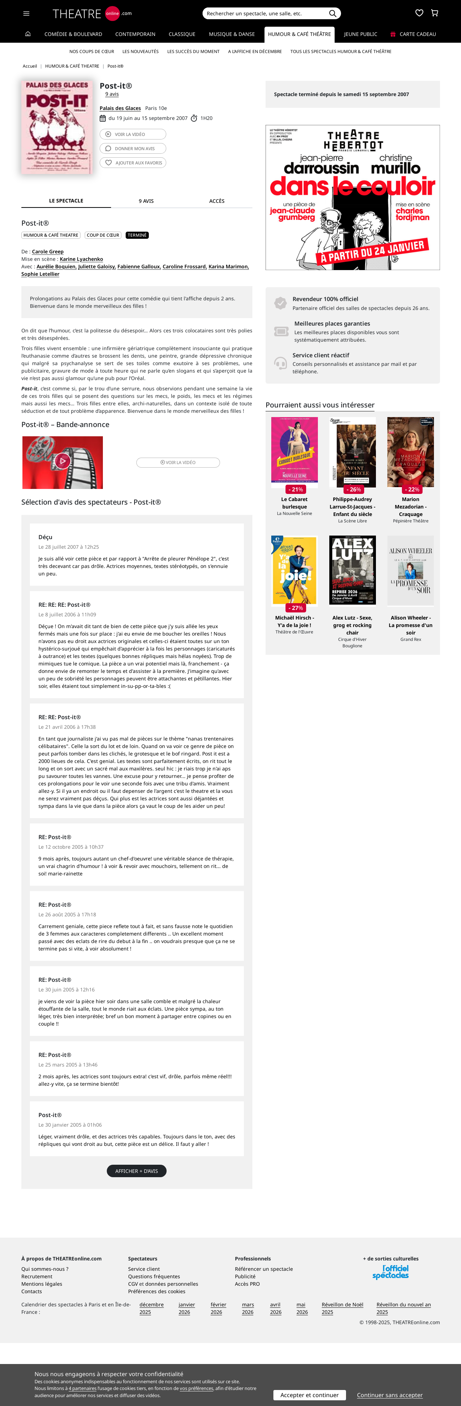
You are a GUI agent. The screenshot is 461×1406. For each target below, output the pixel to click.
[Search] (264, 13)
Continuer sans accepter (390, 1395)
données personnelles (171, 1346)
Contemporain (135, 34)
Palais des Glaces (120, 108)
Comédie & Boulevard (73, 34)
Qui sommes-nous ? (44, 1331)
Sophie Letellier (40, 273)
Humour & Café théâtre (299, 34)
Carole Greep (48, 251)
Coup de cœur (103, 235)
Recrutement (36, 1339)
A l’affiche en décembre (255, 51)
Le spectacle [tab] (66, 200)
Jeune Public (360, 34)
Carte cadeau (413, 34)
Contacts (31, 1354)
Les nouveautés (140, 51)
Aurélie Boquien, (57, 266)
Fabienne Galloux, (139, 266)
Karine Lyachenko (81, 259)
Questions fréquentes (154, 1339)
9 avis (112, 93)
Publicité (245, 1339)
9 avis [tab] (146, 201)
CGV (133, 1346)
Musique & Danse (232, 34)
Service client (144, 1331)
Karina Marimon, (229, 266)
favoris (133, 163)
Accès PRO (247, 1346)
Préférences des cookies (156, 1354)
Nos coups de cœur (91, 51)
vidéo (125, 134)
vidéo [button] (174, 463)
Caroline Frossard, (185, 266)
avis (130, 149)
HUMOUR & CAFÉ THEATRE (50, 235)
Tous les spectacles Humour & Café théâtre (341, 51)
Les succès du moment (193, 51)
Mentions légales (41, 1346)
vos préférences (196, 1388)
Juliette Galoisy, (97, 266)
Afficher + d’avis (136, 1171)
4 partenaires (82, 1388)
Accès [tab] (217, 201)
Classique (182, 34)
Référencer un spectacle (264, 1331)
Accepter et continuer (310, 1395)
